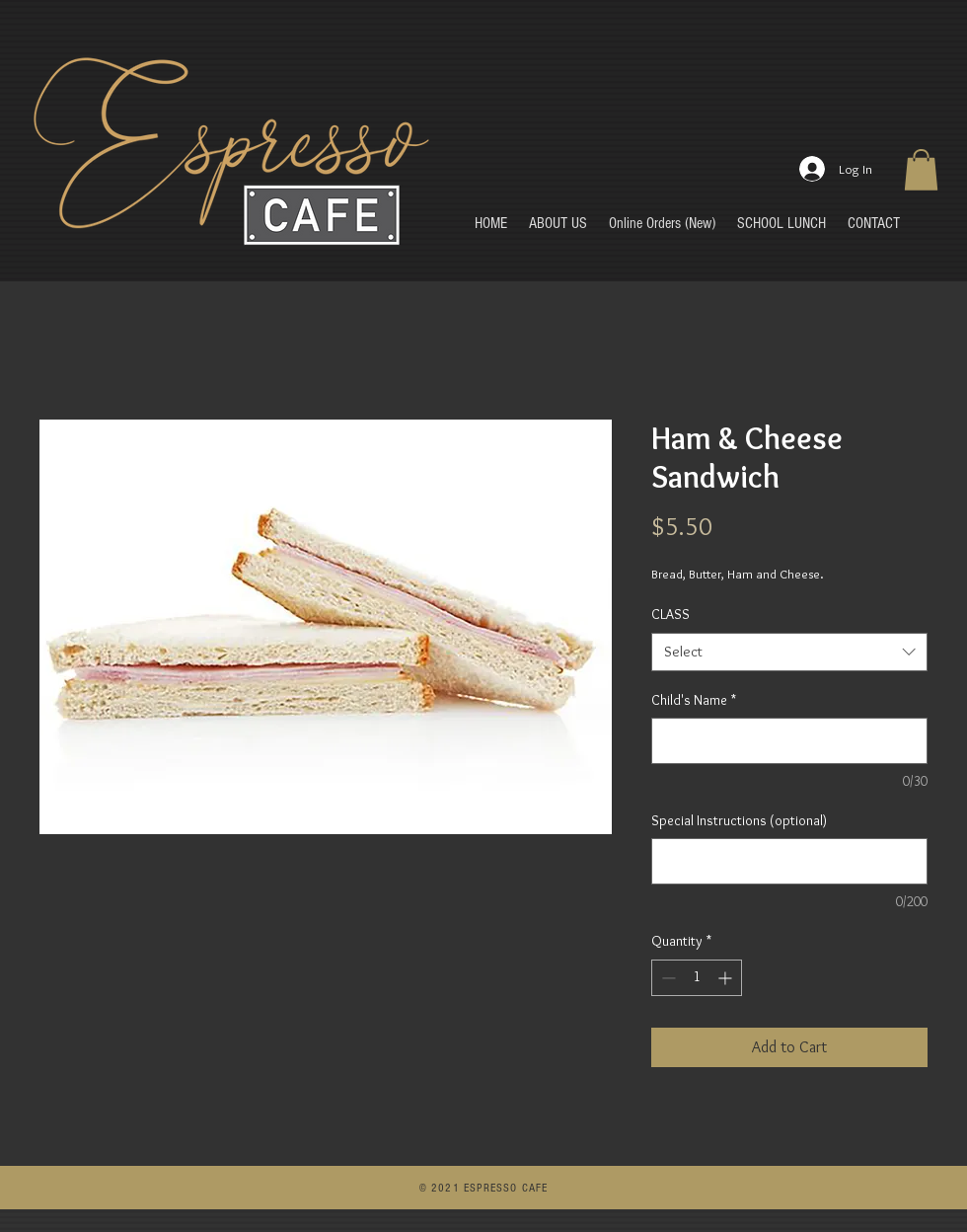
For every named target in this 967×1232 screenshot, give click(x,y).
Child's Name (693, 700)
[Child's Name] (789, 741)
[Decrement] (666, 978)
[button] (921, 170)
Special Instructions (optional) (739, 820)
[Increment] (726, 978)
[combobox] (789, 652)
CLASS (670, 614)
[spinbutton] (696, 978)
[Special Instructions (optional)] (789, 861)
